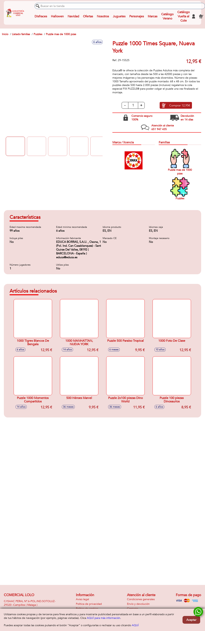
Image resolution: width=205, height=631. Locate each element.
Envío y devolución (138, 604)
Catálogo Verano (167, 16)
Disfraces (41, 16)
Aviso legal (82, 599)
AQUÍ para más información (103, 618)
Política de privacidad (89, 604)
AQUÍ (135, 625)
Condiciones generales (141, 599)
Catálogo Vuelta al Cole (183, 16)
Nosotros (103, 16)
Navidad (73, 16)
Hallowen (57, 16)
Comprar (179, 105)
